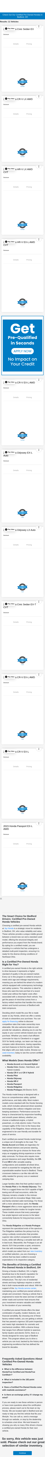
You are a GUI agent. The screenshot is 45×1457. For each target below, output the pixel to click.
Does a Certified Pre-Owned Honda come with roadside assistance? (22, 1388)
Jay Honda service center (25, 1288)
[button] (9, 28)
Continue (22, 1453)
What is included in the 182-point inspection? (18, 1381)
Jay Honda (9, 928)
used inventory (8, 1053)
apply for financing (10, 1021)
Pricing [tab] (29, 44)
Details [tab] (16, 44)
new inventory (36, 1251)
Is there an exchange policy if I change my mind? (22, 1396)
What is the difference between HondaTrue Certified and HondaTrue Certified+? (18, 1372)
